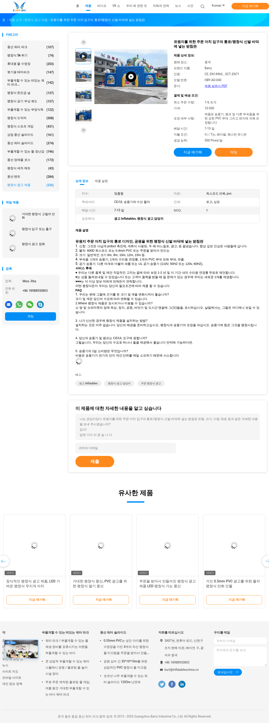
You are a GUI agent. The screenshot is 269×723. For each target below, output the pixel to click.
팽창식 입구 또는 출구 (37, 229)
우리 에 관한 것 (12, 659)
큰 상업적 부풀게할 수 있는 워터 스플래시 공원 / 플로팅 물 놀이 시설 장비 (67, 667)
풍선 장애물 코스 (30, 160)
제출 (94, 461)
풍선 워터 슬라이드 (30, 143)
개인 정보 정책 (12, 684)
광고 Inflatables (88, 383)
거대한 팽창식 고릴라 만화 (38, 215)
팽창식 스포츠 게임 (30, 126)
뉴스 (5, 665)
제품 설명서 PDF (216, 86)
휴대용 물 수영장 (30, 64)
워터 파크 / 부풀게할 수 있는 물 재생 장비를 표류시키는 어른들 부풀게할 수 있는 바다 (66, 647)
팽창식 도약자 (30, 118)
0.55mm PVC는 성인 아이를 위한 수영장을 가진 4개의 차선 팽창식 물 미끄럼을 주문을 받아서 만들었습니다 (126, 647)
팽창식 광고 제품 (30, 185)
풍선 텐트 (30, 177)
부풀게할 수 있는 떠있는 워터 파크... (30, 82)
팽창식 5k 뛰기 (30, 55)
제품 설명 (101, 181)
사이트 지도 (10, 671)
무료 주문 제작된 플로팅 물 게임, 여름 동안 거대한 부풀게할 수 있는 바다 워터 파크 (67, 688)
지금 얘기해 (250, 6)
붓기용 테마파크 (30, 72)
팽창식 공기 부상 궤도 (30, 101)
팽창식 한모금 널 (30, 93)
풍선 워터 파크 (30, 47)
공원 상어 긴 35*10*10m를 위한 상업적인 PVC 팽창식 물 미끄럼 (125, 664)
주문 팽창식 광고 (151, 383)
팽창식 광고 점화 (33, 244)
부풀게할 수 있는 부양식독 (30, 110)
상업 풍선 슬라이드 (30, 135)
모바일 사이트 (11, 677)
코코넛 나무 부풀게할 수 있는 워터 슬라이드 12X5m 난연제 (126, 679)
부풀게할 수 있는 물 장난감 (30, 151)
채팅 (31, 316)
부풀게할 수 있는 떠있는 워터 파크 (65, 632)
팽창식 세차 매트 (30, 168)
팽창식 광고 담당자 (119, 383)
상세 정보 (82, 181)
